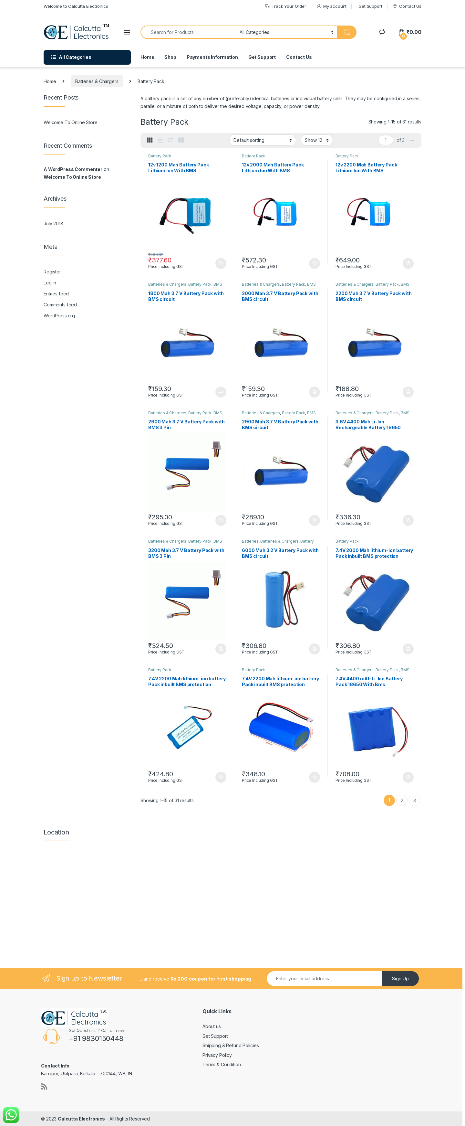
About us (211, 1026)
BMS (217, 284)
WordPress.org (59, 315)
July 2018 (53, 223)
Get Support (370, 6)
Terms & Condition (221, 1064)
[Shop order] (262, 139)
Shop (170, 57)
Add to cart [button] (220, 263)
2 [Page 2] (402, 800)
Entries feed (56, 293)
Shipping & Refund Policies (230, 1045)
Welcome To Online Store (71, 122)
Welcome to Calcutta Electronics (76, 6)
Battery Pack (159, 156)
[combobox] (188, 32)
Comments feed (60, 304)
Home (147, 57)
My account (331, 6)
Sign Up (400, 978)
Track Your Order (285, 6)
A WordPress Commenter (73, 169)
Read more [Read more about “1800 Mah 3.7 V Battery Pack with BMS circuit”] (220, 392)
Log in (50, 282)
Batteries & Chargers (96, 81)
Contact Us (406, 6)
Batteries (250, 541)
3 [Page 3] (414, 800)
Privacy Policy (217, 1055)
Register (52, 271)
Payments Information (212, 57)
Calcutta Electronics (81, 1118)
